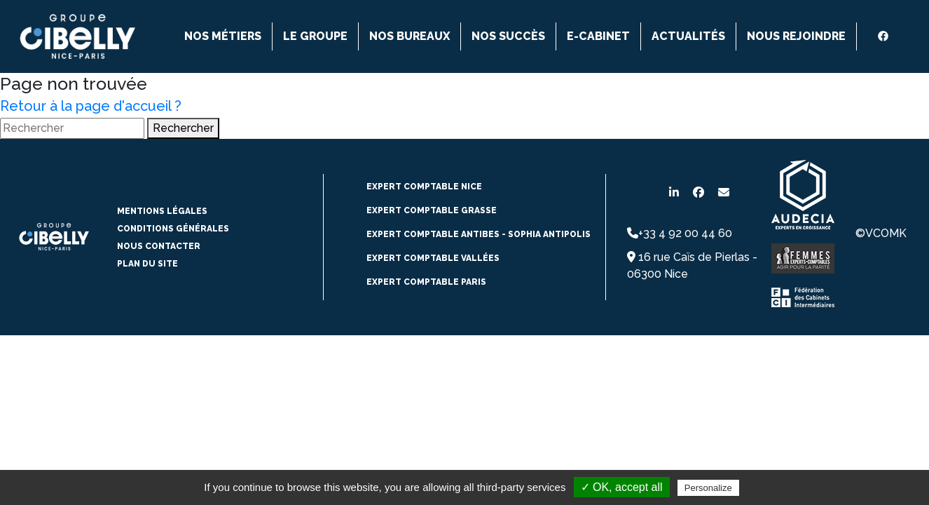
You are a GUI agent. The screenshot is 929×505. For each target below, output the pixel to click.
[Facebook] (883, 36)
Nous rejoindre (796, 36)
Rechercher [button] (183, 128)
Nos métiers (222, 36)
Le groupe (315, 36)
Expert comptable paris (426, 282)
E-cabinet (598, 36)
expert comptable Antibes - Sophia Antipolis (478, 234)
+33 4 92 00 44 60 (679, 233)
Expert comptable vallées (433, 258)
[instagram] (898, 36)
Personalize (708, 488)
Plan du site (147, 264)
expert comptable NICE (424, 186)
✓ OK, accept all (622, 487)
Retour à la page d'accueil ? (90, 105)
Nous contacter (158, 246)
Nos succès (508, 36)
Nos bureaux (409, 36)
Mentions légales (162, 211)
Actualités (688, 36)
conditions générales (173, 229)
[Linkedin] (867, 36)
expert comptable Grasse (431, 210)
